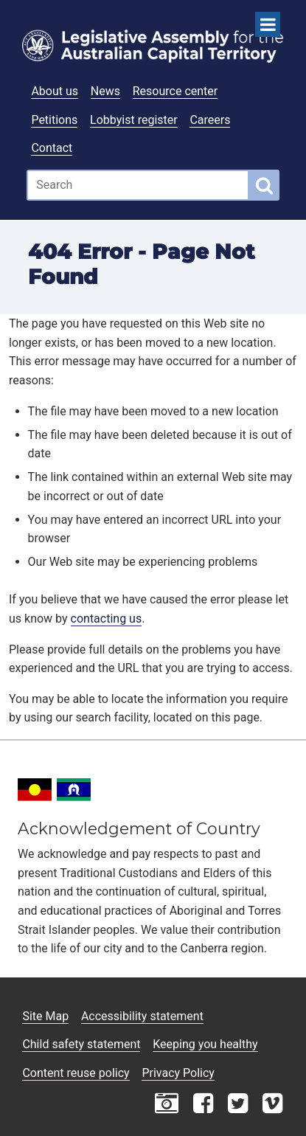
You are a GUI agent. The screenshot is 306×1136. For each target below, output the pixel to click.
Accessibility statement (142, 1016)
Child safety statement (81, 1044)
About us (54, 91)
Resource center (175, 91)
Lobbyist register (134, 120)
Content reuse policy (75, 1073)
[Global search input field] (138, 185)
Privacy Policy (178, 1073)
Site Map (45, 1016)
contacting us (106, 619)
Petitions (54, 120)
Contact (51, 148)
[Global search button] (264, 185)
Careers (209, 120)
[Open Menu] (267, 24)
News (105, 91)
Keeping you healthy (205, 1044)
